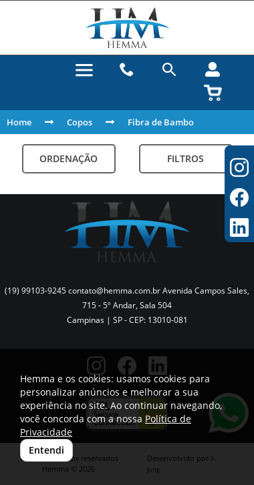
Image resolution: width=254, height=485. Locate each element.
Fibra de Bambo (161, 122)
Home (19, 122)
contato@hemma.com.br (114, 290)
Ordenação (68, 158)
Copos (79, 122)
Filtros (185, 158)
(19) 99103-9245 (35, 290)
